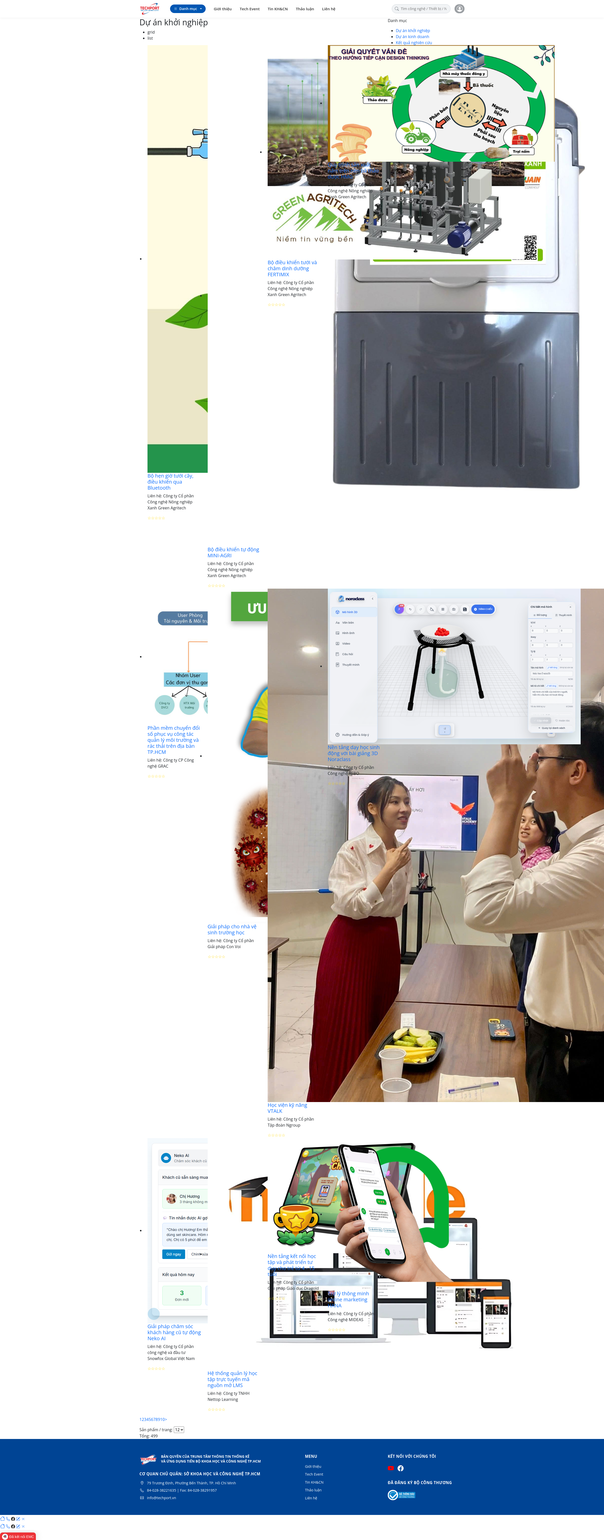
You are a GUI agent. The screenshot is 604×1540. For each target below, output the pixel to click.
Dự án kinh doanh (412, 36)
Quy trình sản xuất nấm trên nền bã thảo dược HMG (353, 170)
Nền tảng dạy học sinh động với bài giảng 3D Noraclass (354, 753)
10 (162, 1419)
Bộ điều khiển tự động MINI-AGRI (233, 552)
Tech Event (250, 8)
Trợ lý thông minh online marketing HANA (348, 1299)
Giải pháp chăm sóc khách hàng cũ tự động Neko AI (174, 1332)
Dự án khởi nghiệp (413, 30)
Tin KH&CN (278, 8)
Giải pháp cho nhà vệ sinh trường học (232, 929)
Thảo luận (305, 8)
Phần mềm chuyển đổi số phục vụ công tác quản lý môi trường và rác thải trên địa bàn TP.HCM (173, 739)
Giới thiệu (223, 8)
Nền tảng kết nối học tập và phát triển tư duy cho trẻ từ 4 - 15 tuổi (292, 1265)
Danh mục (185, 9)
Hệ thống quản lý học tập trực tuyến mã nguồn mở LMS (232, 1379)
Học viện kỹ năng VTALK (287, 1108)
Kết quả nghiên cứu (414, 42)
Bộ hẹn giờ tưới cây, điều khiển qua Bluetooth (170, 481)
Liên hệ (328, 8)
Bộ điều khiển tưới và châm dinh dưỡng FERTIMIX (292, 268)
